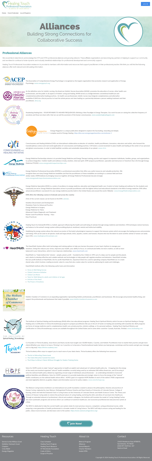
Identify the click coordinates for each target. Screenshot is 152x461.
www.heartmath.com (80, 251)
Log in (145, 4)
